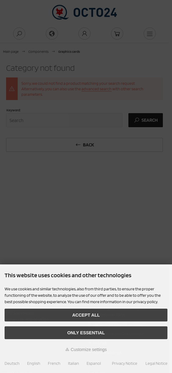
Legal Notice (156, 363)
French (54, 363)
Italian (73, 363)
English (33, 363)
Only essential (86, 332)
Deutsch (12, 363)
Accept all (86, 315)
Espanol (94, 363)
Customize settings (86, 349)
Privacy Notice (124, 363)
